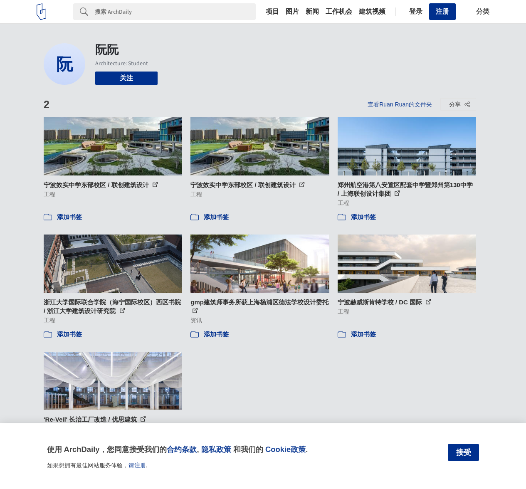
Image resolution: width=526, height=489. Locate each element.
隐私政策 (216, 449)
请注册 (137, 465)
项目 (272, 11)
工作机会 (339, 11)
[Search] (175, 11)
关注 (126, 78)
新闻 (312, 11)
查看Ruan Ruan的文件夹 (400, 104)
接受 (463, 452)
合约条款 (182, 449)
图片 (292, 11)
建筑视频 (372, 11)
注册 (442, 11)
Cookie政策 (285, 449)
